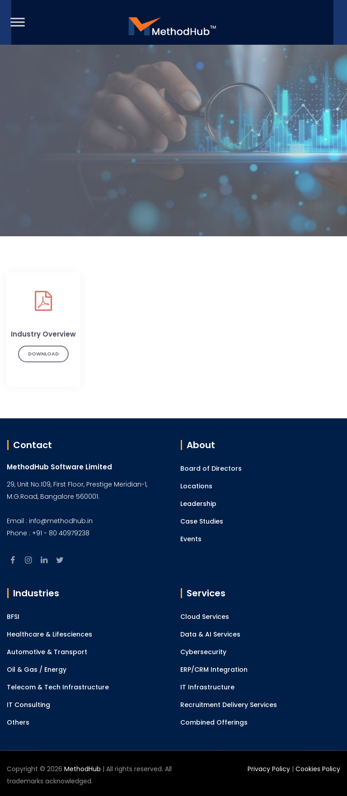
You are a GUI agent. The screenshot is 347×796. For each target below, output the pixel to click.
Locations (196, 486)
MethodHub (82, 768)
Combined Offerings (214, 722)
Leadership (198, 503)
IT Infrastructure (207, 687)
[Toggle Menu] (17, 22)
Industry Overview (43, 334)
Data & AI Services (210, 634)
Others (18, 722)
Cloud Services (204, 616)
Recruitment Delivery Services (228, 704)
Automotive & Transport (47, 651)
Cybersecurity (203, 651)
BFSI (13, 616)
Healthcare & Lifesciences (49, 634)
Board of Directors (211, 468)
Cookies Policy (317, 768)
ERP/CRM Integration (214, 669)
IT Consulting (28, 704)
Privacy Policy (269, 768)
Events (191, 538)
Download (43, 353)
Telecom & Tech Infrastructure (58, 687)
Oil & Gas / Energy (36, 669)
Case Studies (201, 521)
